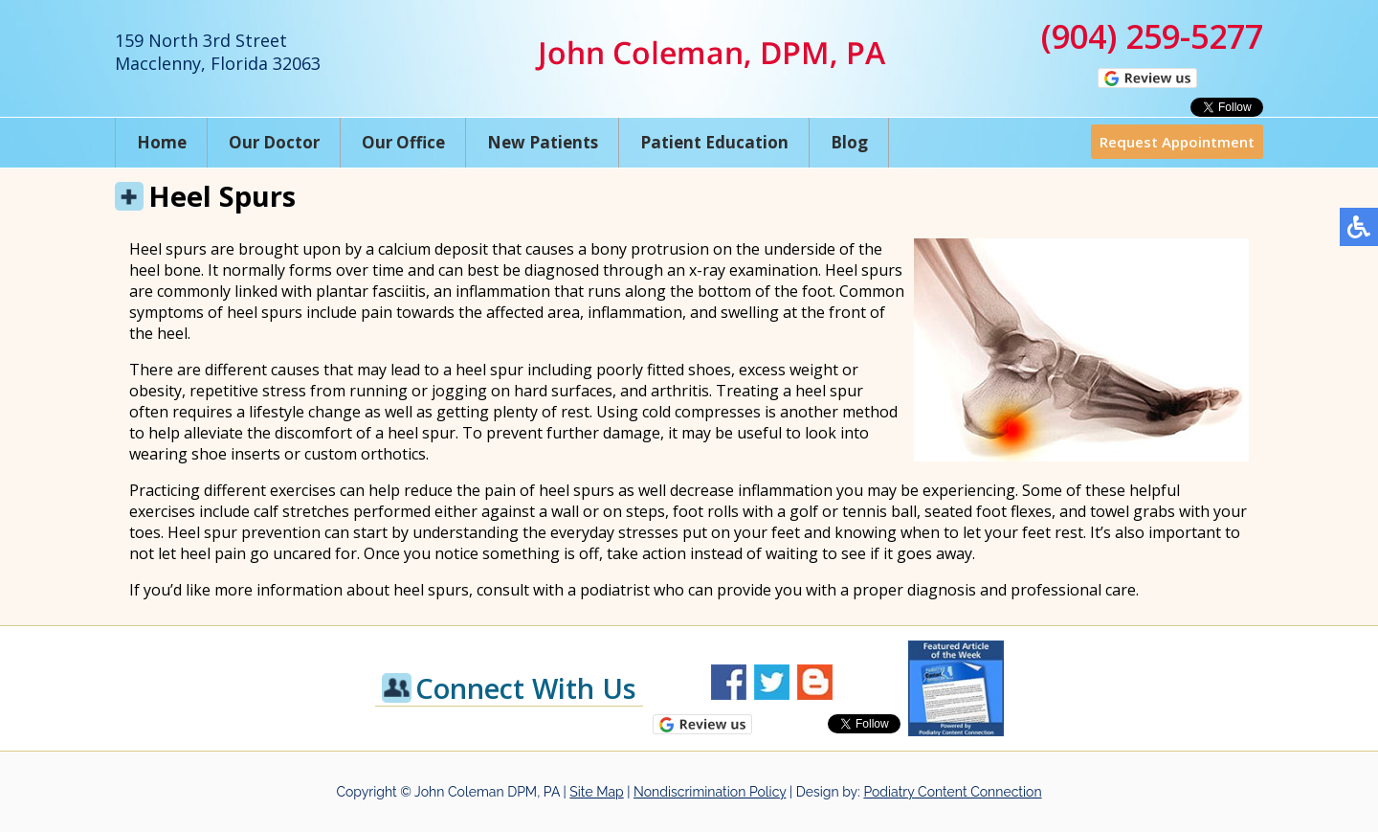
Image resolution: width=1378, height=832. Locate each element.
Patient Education (714, 142)
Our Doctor (274, 142)
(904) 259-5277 (1152, 36)
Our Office (403, 142)
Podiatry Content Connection (952, 791)
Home (162, 142)
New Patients (542, 142)
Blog (849, 142)
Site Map (596, 791)
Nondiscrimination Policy (709, 791)
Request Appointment (1177, 141)
